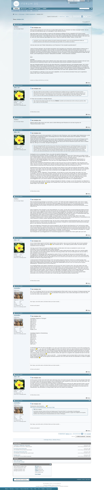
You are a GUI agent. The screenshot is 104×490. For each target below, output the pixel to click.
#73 (89, 117)
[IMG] (36, 469)
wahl (18, 460)
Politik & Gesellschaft (30, 14)
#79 (89, 374)
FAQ (31, 489)
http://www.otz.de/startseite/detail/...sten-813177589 (42, 407)
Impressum (49, 489)
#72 (89, 85)
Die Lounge (21, 14)
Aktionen (28, 10)
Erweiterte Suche (87, 10)
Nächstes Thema (56, 439)
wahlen (20, 460)
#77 (89, 285)
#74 (89, 129)
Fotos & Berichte (24, 489)
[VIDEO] (36, 470)
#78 (89, 313)
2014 (15, 460)
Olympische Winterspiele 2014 (20, 451)
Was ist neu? (24, 8)
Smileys (36, 467)
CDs (39, 489)
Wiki (35, 489)
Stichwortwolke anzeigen (19, 461)
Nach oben (88, 436)
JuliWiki (44, 8)
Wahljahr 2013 (17, 455)
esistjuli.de (37, 8)
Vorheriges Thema (48, 439)
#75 (89, 196)
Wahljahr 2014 (20, 19)
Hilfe (88, 1)
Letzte (89, 16)
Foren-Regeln (38, 474)
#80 (89, 400)
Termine (12, 489)
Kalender (24, 10)
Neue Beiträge (16, 10)
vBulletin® (50, 485)
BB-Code (37, 466)
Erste (67, 16)
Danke (43, 489)
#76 (89, 237)
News (6, 489)
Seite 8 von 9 (62, 16)
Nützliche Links (35, 10)
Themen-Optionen (85, 21)
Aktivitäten (30, 8)
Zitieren (88, 82)
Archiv (83, 479)
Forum (16, 8)
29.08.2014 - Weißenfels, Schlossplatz (22, 445)
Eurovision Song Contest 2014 (20, 448)
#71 (89, 24)
